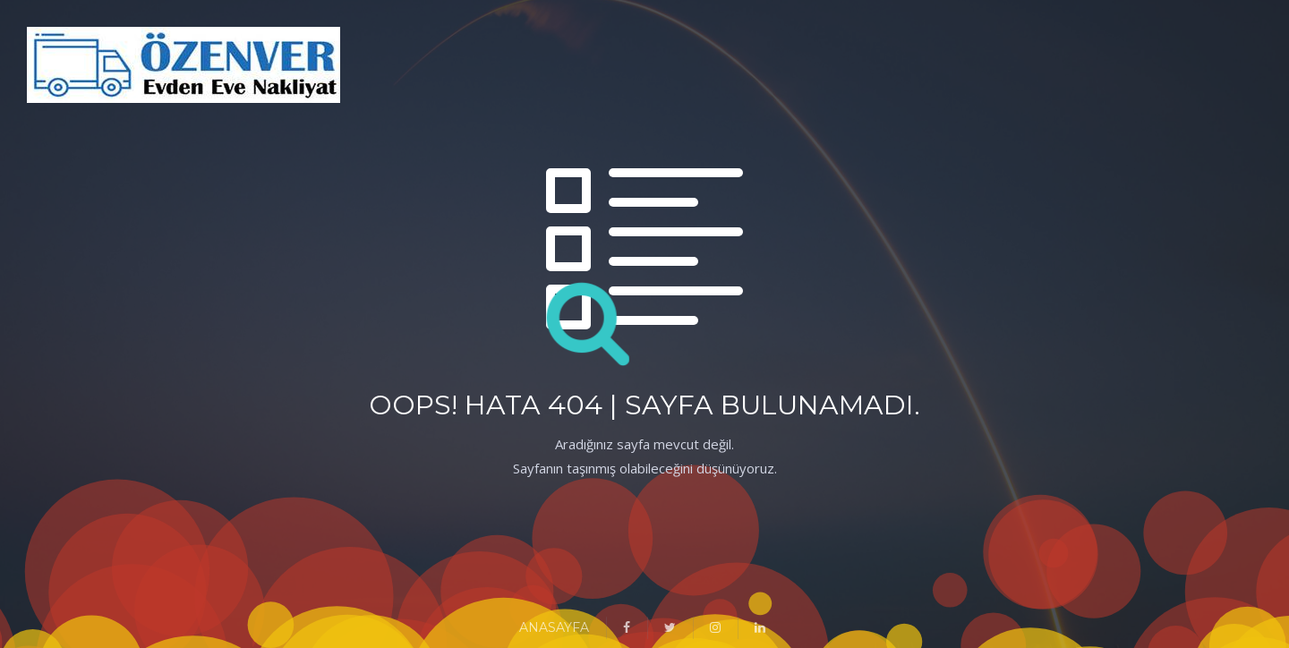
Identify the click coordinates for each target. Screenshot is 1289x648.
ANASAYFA (554, 627)
